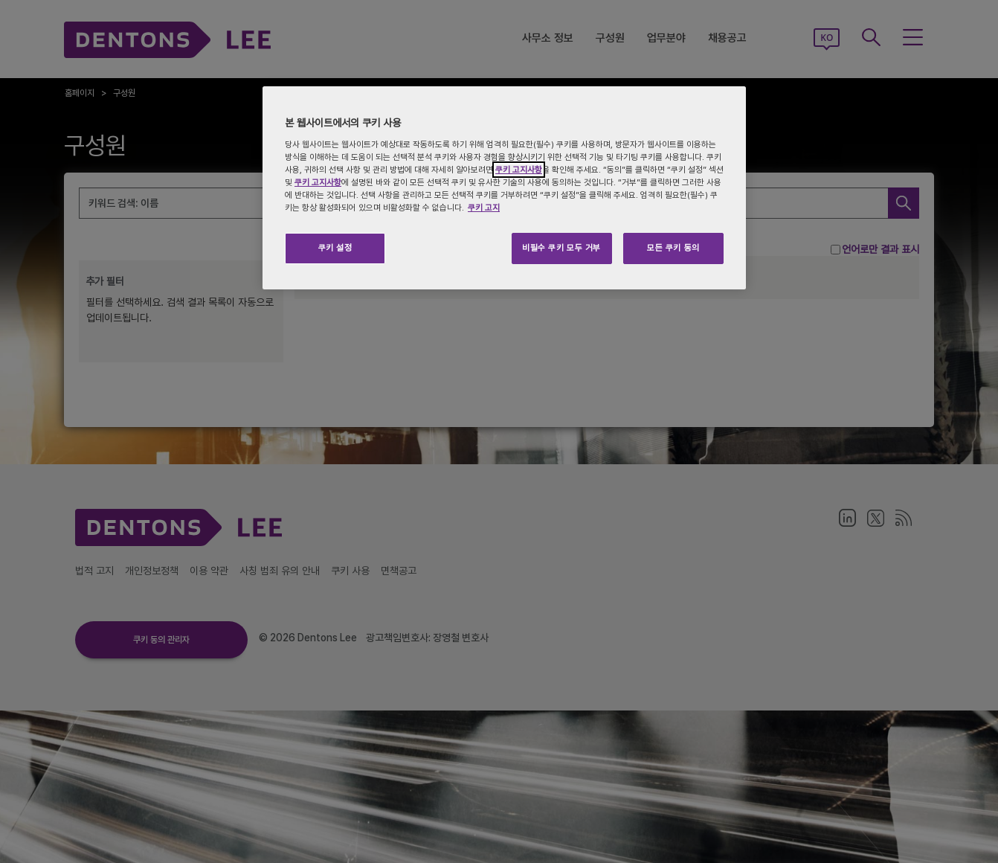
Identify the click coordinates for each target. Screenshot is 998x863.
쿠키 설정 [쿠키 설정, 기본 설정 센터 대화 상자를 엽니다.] (335, 248)
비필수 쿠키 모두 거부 (561, 248)
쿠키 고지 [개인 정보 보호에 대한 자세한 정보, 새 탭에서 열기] (484, 207)
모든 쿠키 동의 (673, 248)
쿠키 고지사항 (518, 169)
